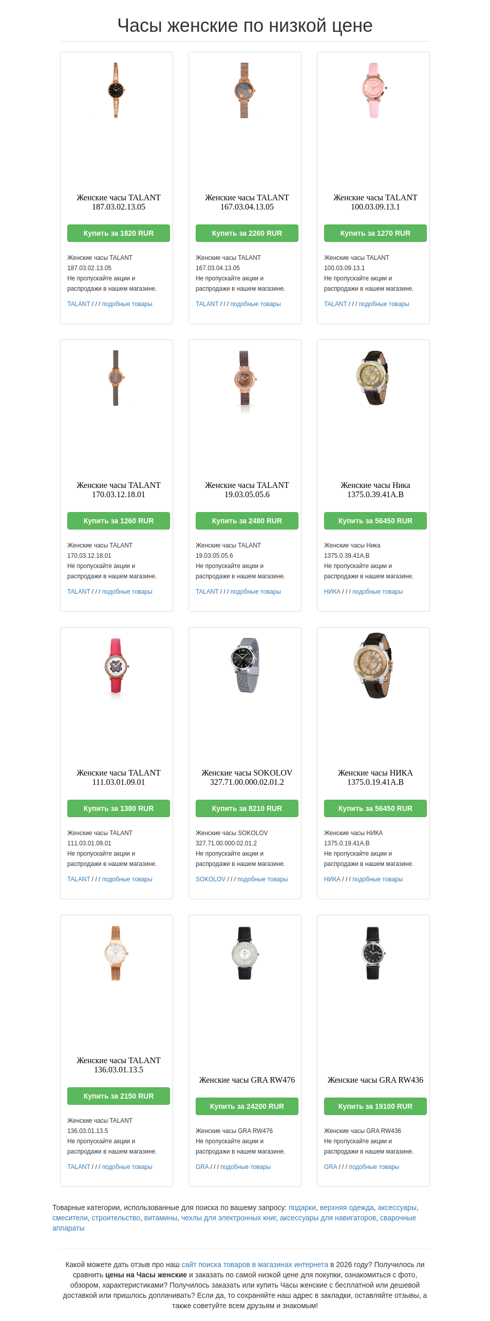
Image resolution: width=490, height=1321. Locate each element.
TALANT (78, 304)
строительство (116, 1218)
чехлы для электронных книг (228, 1218)
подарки (302, 1207)
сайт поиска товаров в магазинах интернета (255, 1264)
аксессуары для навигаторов (328, 1218)
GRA (202, 1167)
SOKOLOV (210, 879)
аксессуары (397, 1207)
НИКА (332, 591)
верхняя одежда (347, 1207)
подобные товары (127, 304)
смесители (70, 1218)
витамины (161, 1218)
